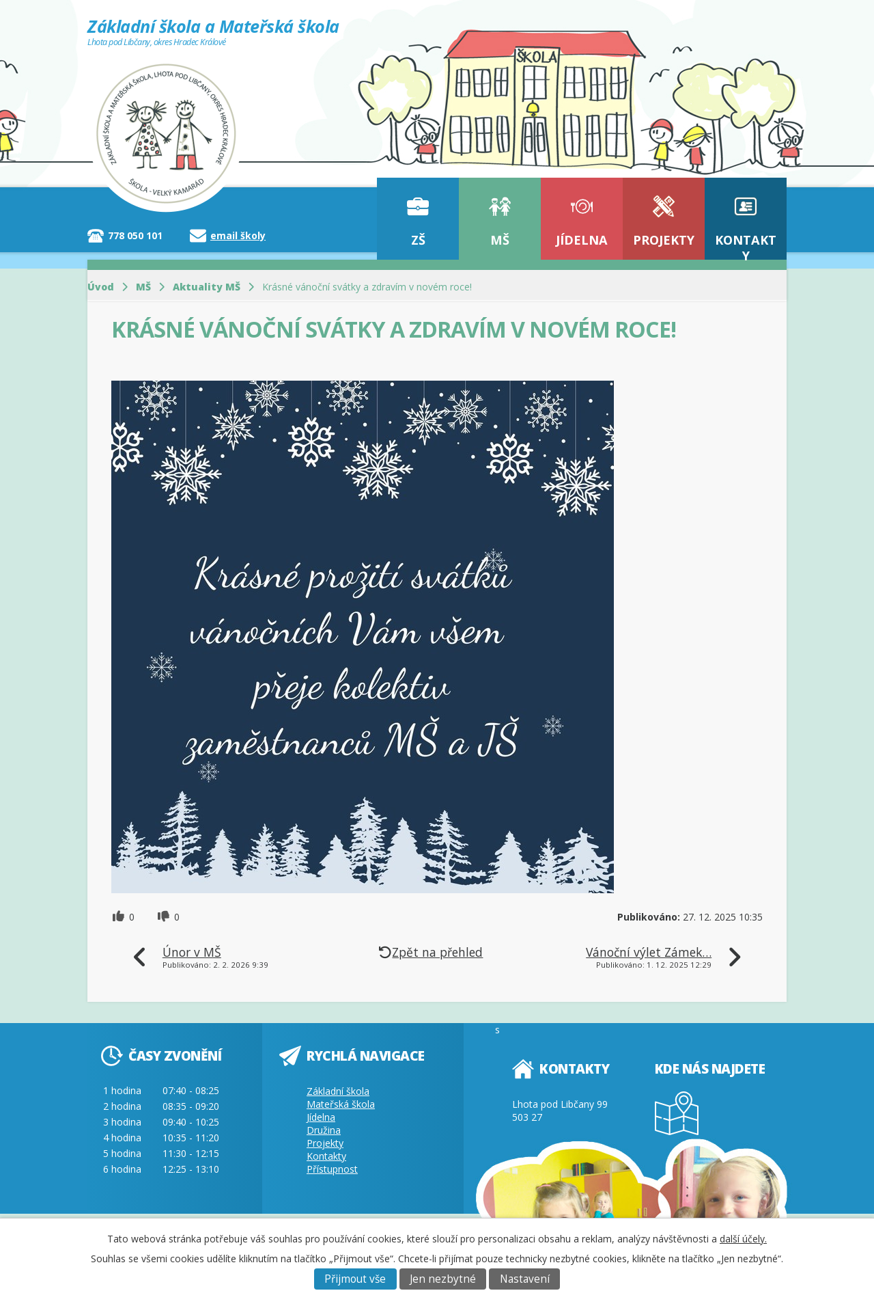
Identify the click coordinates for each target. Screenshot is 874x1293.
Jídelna (582, 240)
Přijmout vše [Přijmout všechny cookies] (355, 1279)
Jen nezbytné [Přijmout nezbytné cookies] (443, 1279)
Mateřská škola (341, 1104)
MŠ (499, 240)
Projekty (663, 240)
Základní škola (338, 1091)
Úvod (100, 286)
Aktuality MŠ (206, 286)
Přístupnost (332, 1168)
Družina (324, 1130)
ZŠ (418, 240)
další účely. (743, 1238)
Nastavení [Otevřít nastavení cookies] (525, 1279)
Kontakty (745, 246)
